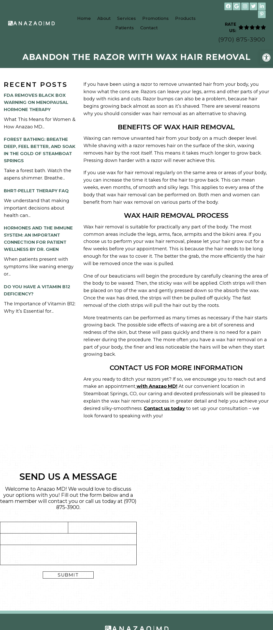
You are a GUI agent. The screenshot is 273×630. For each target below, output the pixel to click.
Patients (124, 27)
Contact (149, 27)
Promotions (155, 18)
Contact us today (164, 408)
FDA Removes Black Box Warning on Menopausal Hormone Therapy (36, 102)
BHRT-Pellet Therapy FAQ (36, 190)
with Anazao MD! (156, 386)
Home (84, 18)
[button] (266, 57)
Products (185, 18)
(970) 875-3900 (241, 40)
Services (126, 18)
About (104, 18)
